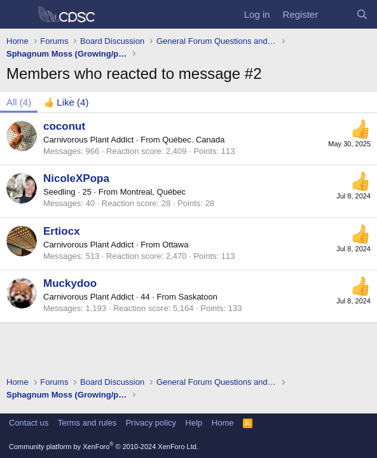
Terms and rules (87, 422)
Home (223, 422)
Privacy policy (151, 422)
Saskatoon (197, 297)
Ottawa (175, 244)
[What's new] (336, 14)
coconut (64, 126)
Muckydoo (70, 283)
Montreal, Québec (153, 192)
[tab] (66, 102)
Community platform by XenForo (103, 446)
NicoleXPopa (76, 178)
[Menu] (17, 14)
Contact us (28, 422)
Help (194, 422)
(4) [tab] (18, 102)
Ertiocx (61, 231)
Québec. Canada (193, 139)
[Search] (362, 14)
